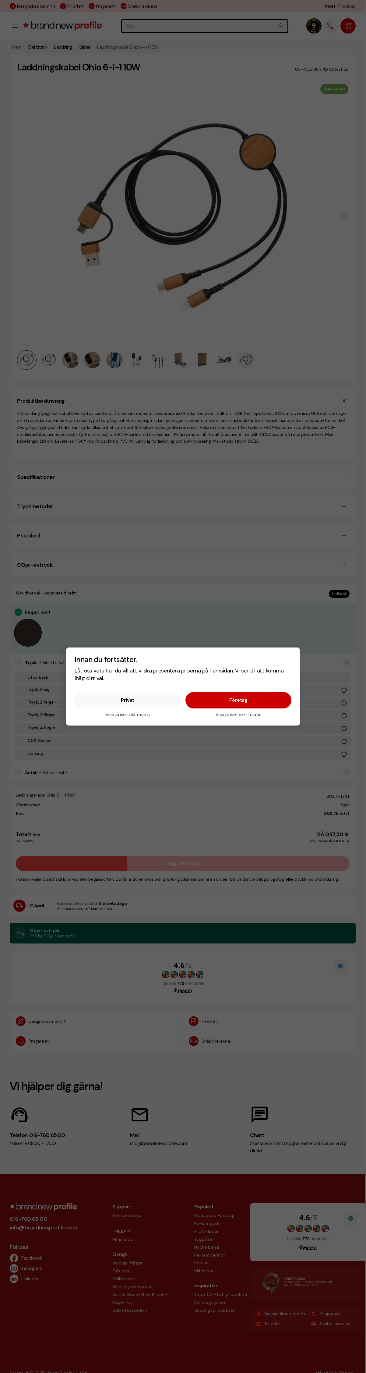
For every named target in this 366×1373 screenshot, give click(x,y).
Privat (127, 700)
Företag (238, 700)
